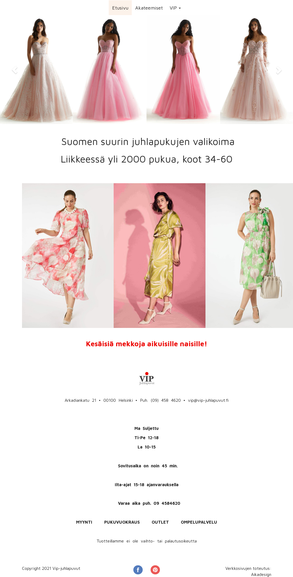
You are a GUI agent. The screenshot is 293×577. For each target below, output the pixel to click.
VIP (175, 8)
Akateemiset (149, 8)
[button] (14, 69)
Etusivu (120, 8)
